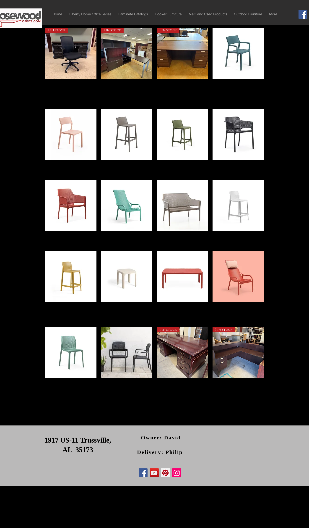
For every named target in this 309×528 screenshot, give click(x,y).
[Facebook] (303, 14)
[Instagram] (176, 472)
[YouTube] (154, 472)
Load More (154, 411)
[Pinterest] (165, 472)
